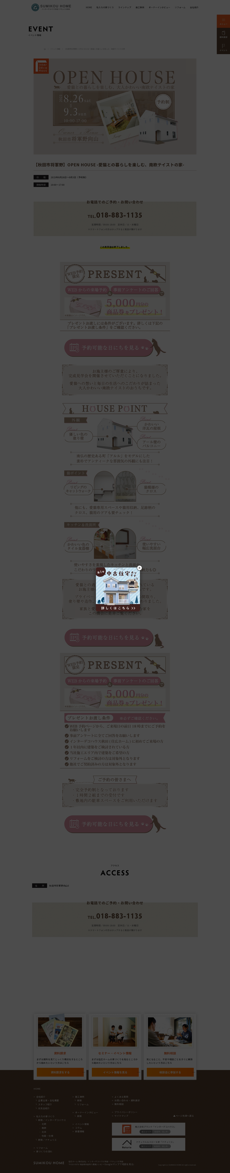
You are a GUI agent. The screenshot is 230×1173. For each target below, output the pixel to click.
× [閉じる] (139, 568)
